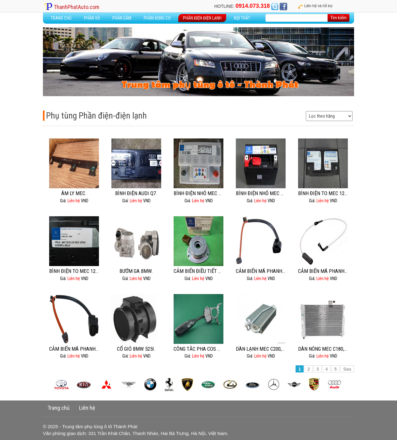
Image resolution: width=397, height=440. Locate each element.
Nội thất (242, 18)
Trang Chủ (61, 18)
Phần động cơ (157, 18)
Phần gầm (121, 18)
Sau (347, 369)
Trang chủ (59, 408)
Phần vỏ (92, 18)
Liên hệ (87, 408)
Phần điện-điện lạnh (202, 18)
